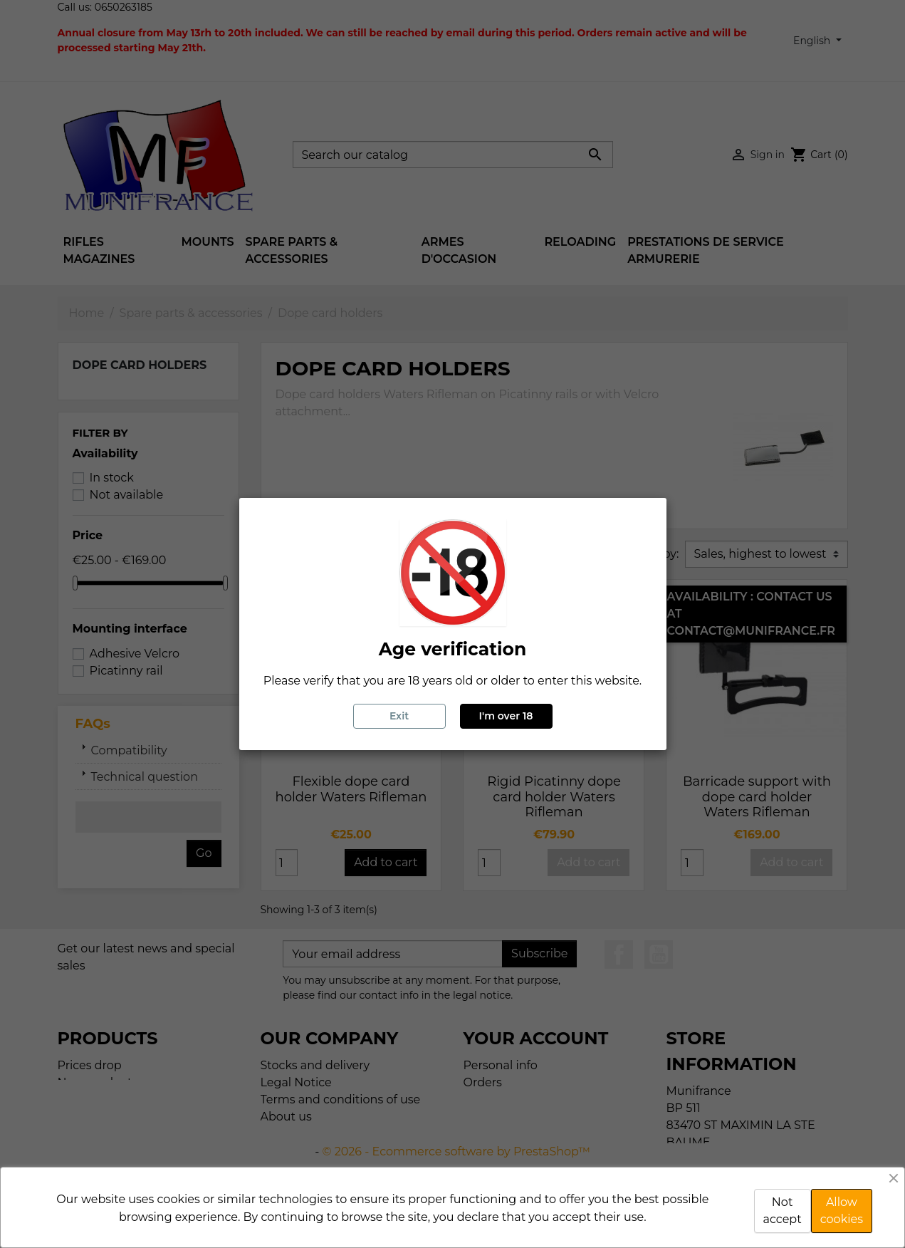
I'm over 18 (506, 715)
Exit (399, 715)
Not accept (782, 1210)
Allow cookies (841, 1210)
